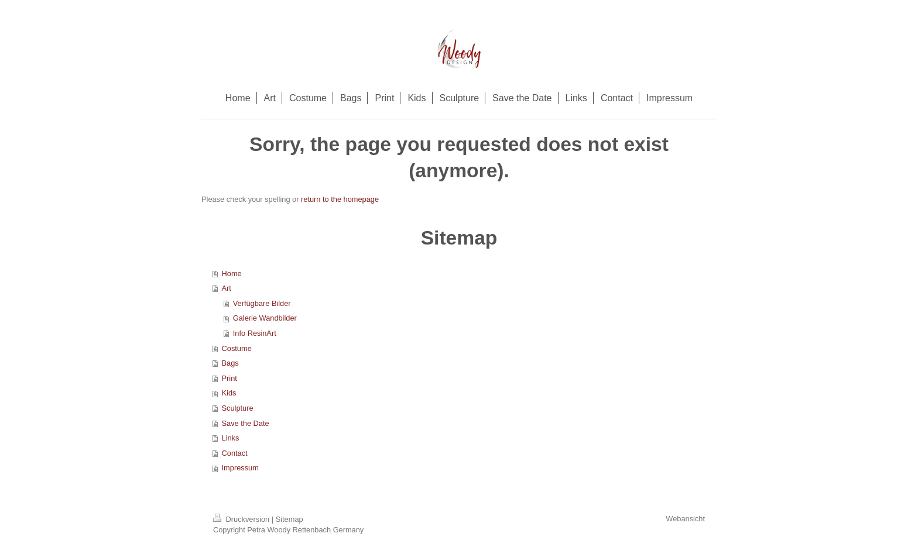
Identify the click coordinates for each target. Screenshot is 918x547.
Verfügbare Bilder (262, 303)
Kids (229, 392)
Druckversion (242, 519)
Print (229, 378)
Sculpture (238, 408)
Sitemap (289, 519)
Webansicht (685, 518)
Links (230, 438)
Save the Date (245, 423)
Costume (237, 348)
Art (226, 288)
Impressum (240, 467)
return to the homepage (340, 199)
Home (232, 273)
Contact (235, 453)
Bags (230, 363)
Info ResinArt (254, 333)
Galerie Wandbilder (265, 318)
